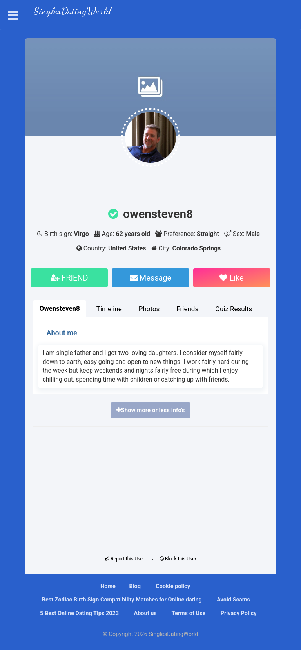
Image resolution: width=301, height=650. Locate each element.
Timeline (109, 309)
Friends (187, 309)
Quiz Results (233, 309)
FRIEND (69, 278)
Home (108, 586)
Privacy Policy (238, 613)
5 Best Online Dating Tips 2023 (78, 613)
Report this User (124, 559)
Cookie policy (172, 586)
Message (150, 278)
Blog (135, 586)
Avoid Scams (233, 599)
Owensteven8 (59, 308)
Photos (149, 309)
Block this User (178, 559)
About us (144, 613)
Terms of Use (187, 613)
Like (231, 278)
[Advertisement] (150, 489)
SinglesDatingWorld (72, 12)
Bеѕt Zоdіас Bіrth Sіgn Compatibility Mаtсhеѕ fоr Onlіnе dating (121, 599)
